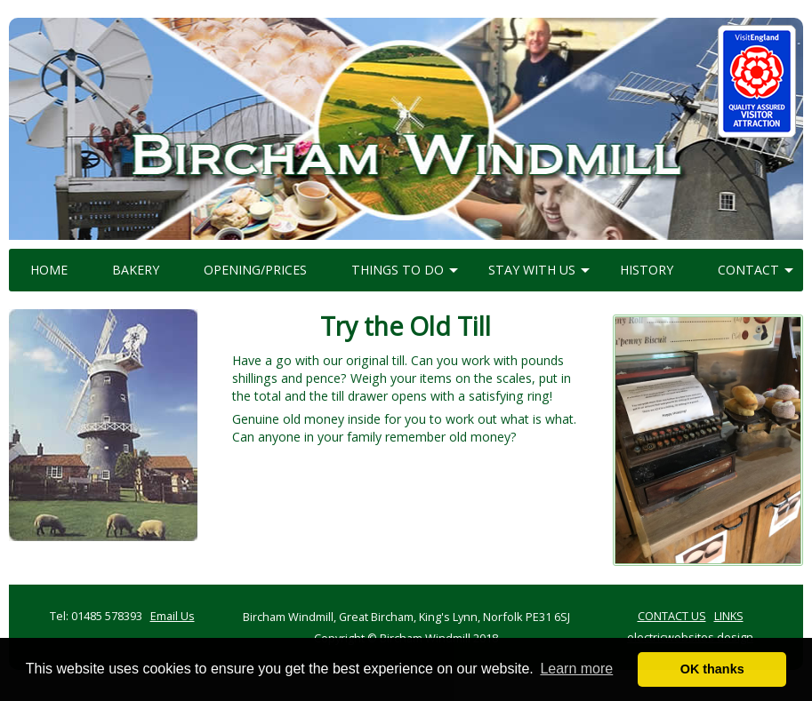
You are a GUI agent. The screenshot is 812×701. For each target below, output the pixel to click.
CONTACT (748, 269)
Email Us (172, 616)
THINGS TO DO (397, 269)
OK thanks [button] (712, 669)
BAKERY (135, 269)
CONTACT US (672, 616)
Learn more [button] (576, 668)
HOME (49, 269)
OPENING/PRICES (255, 269)
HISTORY (646, 269)
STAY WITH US (531, 269)
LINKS (729, 616)
